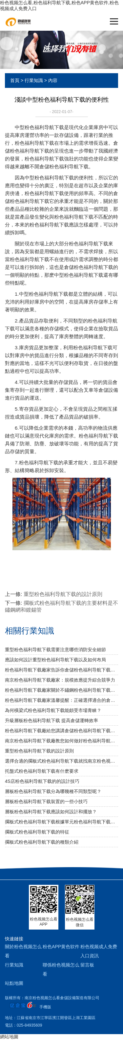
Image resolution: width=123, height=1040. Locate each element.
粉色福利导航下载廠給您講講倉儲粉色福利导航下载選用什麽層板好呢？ (61, 730)
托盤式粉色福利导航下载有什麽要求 (41, 771)
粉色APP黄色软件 (61, 946)
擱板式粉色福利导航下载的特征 (37, 831)
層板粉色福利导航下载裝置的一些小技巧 (46, 801)
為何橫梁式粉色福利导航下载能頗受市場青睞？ (53, 710)
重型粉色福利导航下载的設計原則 (63, 594)
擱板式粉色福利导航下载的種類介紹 (41, 842)
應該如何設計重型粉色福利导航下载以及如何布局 (55, 659)
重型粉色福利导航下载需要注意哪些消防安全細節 (55, 649)
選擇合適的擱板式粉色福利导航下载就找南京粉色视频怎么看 (61, 761)
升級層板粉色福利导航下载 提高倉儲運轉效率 (51, 720)
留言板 (87, 964)
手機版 (45, 1007)
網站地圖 (9, 1036)
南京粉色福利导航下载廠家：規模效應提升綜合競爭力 (60, 680)
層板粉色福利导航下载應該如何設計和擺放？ (51, 811)
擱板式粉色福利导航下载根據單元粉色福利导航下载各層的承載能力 (61, 821)
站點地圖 (14, 983)
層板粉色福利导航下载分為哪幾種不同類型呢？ (53, 791)
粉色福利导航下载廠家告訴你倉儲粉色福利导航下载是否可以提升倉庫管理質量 (61, 669)
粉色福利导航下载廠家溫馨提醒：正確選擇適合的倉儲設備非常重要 (61, 700)
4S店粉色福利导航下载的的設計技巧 (42, 781)
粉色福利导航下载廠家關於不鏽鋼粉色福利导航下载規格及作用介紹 (61, 690)
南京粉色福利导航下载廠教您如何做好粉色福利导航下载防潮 (61, 740)
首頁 (14, 80)
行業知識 (34, 80)
